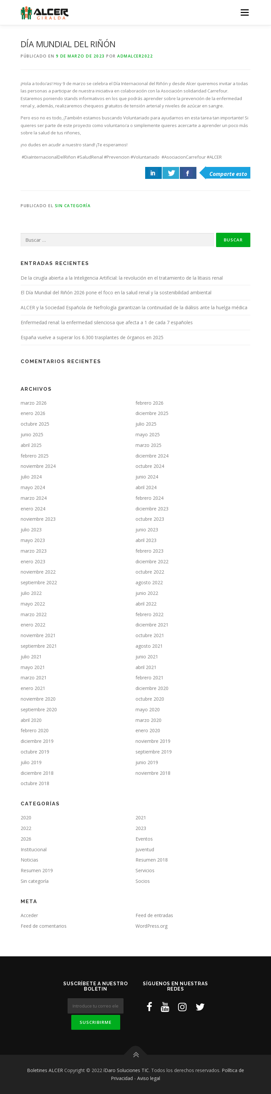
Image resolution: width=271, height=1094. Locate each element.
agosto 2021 (149, 646)
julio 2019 (31, 762)
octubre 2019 (35, 752)
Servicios (145, 870)
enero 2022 (33, 624)
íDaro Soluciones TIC (126, 1070)
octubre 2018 (35, 783)
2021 (141, 817)
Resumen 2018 (152, 860)
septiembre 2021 (39, 646)
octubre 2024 (150, 466)
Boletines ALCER (45, 1070)
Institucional (34, 849)
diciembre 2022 (152, 561)
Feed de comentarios (44, 926)
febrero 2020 (35, 730)
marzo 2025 (148, 445)
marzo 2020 (148, 720)
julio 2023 (31, 529)
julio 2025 (146, 424)
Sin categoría (73, 205)
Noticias (29, 860)
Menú (244, 12)
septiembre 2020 (39, 709)
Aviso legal (148, 1078)
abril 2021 (146, 667)
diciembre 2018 (37, 773)
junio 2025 (32, 434)
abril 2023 (146, 540)
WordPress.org (151, 926)
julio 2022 (31, 593)
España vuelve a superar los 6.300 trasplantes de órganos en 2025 (92, 337)
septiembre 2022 (39, 582)
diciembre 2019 (37, 741)
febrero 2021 (149, 677)
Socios (143, 881)
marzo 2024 (34, 498)
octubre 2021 (150, 635)
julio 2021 (31, 656)
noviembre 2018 (153, 773)
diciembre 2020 (152, 688)
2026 (26, 839)
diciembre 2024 (152, 456)
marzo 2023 (34, 551)
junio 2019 (147, 762)
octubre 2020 (150, 699)
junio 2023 (147, 529)
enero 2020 (148, 730)
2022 (26, 828)
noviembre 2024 (38, 466)
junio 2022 (147, 593)
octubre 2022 (150, 572)
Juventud (145, 849)
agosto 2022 (149, 582)
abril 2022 (146, 604)
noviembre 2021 (38, 635)
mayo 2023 (33, 540)
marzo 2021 (34, 677)
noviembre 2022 (38, 572)
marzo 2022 (34, 614)
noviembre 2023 (38, 519)
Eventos (144, 839)
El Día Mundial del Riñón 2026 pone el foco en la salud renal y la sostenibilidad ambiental (116, 292)
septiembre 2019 (154, 752)
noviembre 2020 (38, 699)
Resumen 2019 (37, 870)
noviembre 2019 (153, 741)
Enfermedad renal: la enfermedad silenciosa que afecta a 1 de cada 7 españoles (107, 322)
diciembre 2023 (152, 508)
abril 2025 (31, 445)
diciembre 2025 (152, 413)
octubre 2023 (150, 519)
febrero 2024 (149, 498)
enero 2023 (33, 561)
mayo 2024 (33, 487)
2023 (141, 828)
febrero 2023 (149, 551)
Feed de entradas (154, 915)
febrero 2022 (149, 614)
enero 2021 (33, 688)
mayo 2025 (148, 434)
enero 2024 (33, 508)
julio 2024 (31, 477)
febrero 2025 (35, 456)
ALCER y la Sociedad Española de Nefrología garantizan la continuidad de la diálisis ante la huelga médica (134, 307)
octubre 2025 (35, 424)
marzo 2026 (34, 403)
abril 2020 (31, 720)
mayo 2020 (148, 709)
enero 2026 (33, 413)
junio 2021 (147, 656)
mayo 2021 (33, 667)
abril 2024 (146, 487)
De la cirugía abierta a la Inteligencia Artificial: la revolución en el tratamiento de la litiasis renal (122, 278)
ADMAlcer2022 (135, 56)
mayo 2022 (33, 604)
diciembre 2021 (152, 624)
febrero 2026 (149, 403)
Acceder (29, 915)
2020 (26, 817)
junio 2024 (147, 477)
